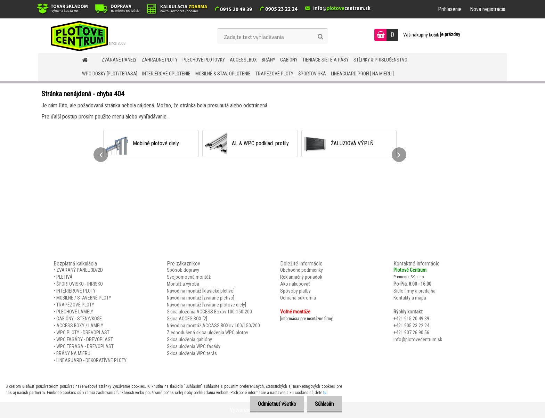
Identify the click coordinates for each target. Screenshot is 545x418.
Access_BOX (243, 60)
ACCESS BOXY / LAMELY (79, 325)
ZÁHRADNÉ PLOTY (159, 60)
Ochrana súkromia (298, 298)
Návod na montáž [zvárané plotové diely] (206, 305)
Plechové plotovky (203, 60)
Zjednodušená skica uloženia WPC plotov (207, 332)
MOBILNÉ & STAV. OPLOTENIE (223, 73)
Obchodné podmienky (301, 270)
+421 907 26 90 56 (411, 332)
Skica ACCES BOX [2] (187, 318)
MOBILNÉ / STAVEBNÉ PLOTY (83, 298)
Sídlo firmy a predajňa (414, 291)
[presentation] (100, 154)
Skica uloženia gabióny (189, 339)
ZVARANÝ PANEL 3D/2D (79, 270)
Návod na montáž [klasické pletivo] (201, 291)
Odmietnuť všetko (275, 404)
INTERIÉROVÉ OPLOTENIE (166, 73)
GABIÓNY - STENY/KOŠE (79, 318)
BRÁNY (268, 60)
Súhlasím (323, 404)
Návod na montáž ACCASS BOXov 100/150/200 (213, 325)
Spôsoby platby (295, 291)
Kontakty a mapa (409, 298)
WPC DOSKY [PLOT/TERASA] (109, 73)
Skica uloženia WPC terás (192, 353)
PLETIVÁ (64, 277)
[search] (320, 36)
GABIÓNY (289, 60)
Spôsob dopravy (183, 270)
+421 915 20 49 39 (411, 318)
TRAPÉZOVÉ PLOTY (274, 73)
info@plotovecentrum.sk (417, 339)
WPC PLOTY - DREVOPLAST (82, 332)
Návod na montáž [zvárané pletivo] (200, 298)
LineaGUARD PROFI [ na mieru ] (362, 73)
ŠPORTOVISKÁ (312, 73)
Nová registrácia (487, 9)
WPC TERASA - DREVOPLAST (85, 346)
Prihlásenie (450, 9)
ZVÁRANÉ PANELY (119, 60)
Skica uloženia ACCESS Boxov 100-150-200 (209, 311)
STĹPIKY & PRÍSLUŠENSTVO (380, 60)
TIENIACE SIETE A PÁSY (325, 60)
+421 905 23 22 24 (411, 325)
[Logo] (85, 35)
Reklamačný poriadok (301, 277)
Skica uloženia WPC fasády (193, 346)
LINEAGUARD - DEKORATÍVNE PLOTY (91, 360)
